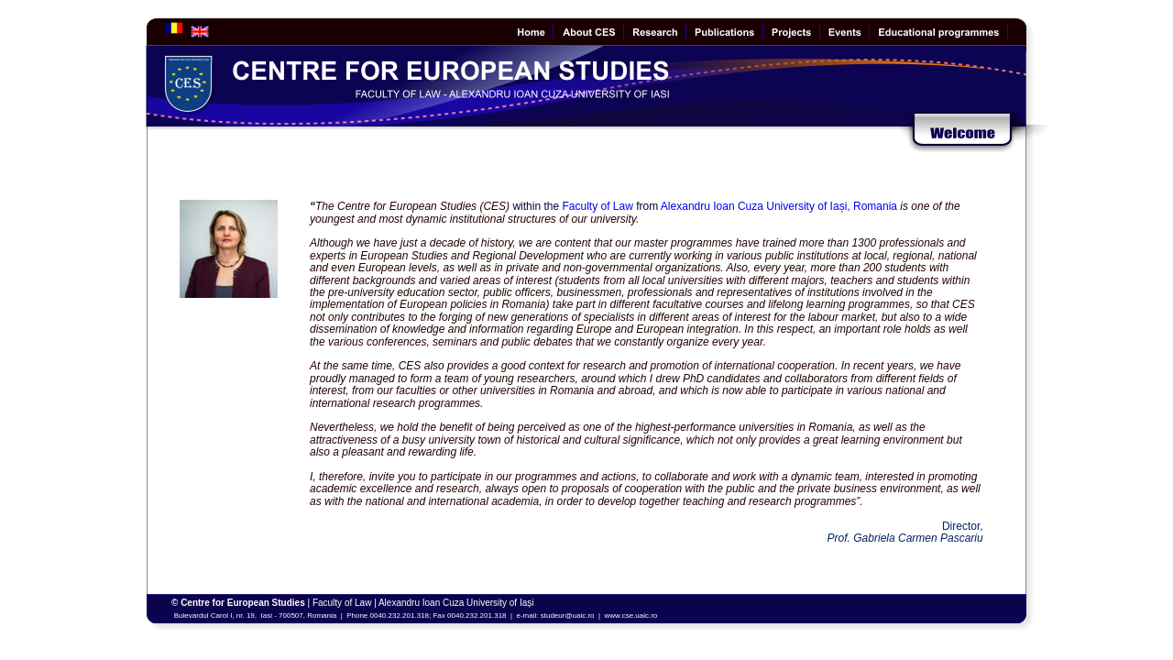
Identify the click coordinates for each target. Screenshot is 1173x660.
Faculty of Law (597, 206)
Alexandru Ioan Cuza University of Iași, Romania (780, 206)
